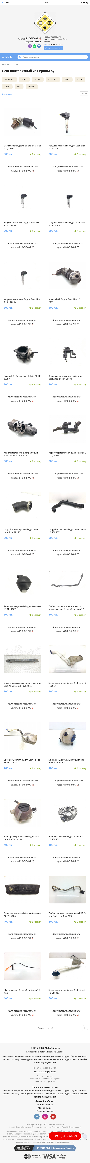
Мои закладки (45, 1108)
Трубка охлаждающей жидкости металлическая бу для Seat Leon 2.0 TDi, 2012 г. (66, 609)
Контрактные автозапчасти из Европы (45, 1051)
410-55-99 (29, 38)
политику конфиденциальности (59, 1142)
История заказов (45, 1111)
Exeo (67, 79)
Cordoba (52, 79)
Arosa (37, 79)
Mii (18, 86)
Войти (5, 3)
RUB (45, 3)
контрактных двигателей (49, 1056)
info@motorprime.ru (33, 42)
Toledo (31, 86)
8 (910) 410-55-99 (45, 1068)
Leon (7, 86)
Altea (24, 79)
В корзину (35, 154)
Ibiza (79, 79)
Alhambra (9, 79)
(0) (84, 3)
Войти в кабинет (45, 1104)
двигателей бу (79, 1059)
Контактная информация (45, 1071)
